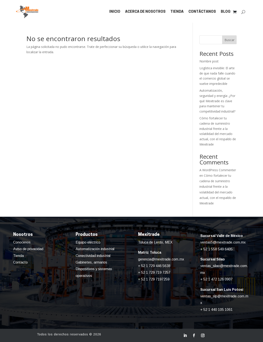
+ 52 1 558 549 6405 (216, 249)
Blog (225, 12)
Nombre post (209, 61)
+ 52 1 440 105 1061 (216, 309)
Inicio (114, 12)
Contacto (20, 262)
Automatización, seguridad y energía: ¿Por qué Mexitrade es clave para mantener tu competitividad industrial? (217, 100)
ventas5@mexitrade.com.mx (223, 242)
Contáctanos (202, 12)
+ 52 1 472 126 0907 (216, 279)
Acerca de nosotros (145, 12)
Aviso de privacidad (28, 249)
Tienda (177, 12)
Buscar (229, 40)
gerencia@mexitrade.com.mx (161, 259)
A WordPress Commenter (217, 170)
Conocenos (22, 242)
